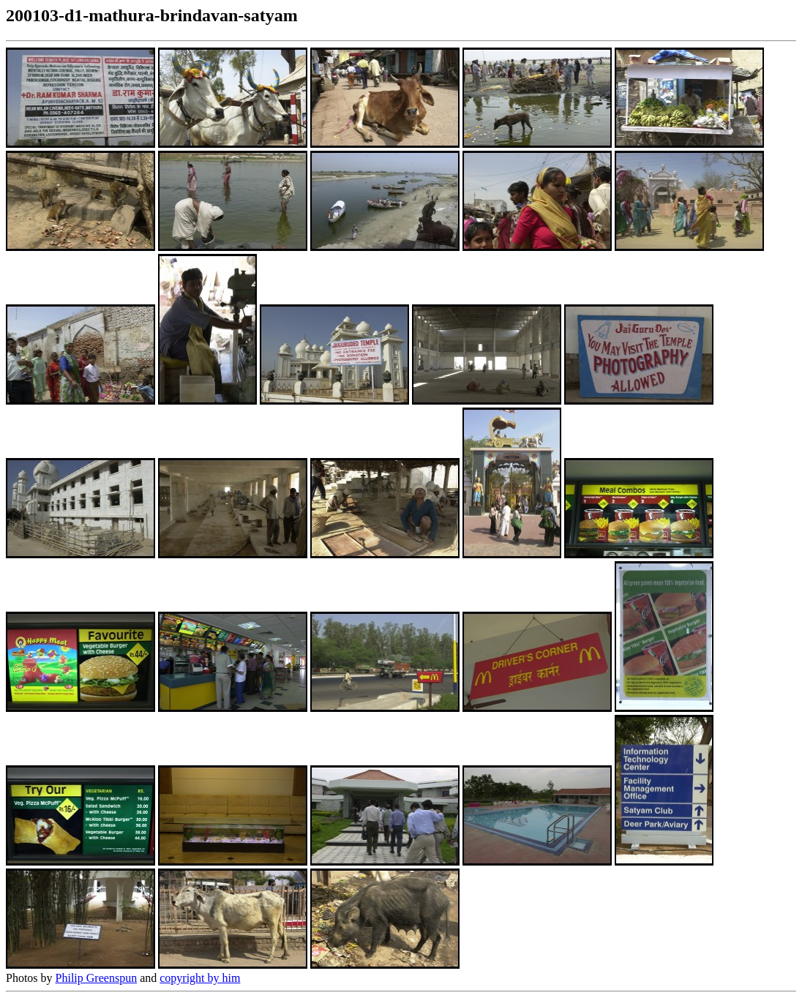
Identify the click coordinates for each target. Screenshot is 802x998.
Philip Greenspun (97, 978)
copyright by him (200, 978)
